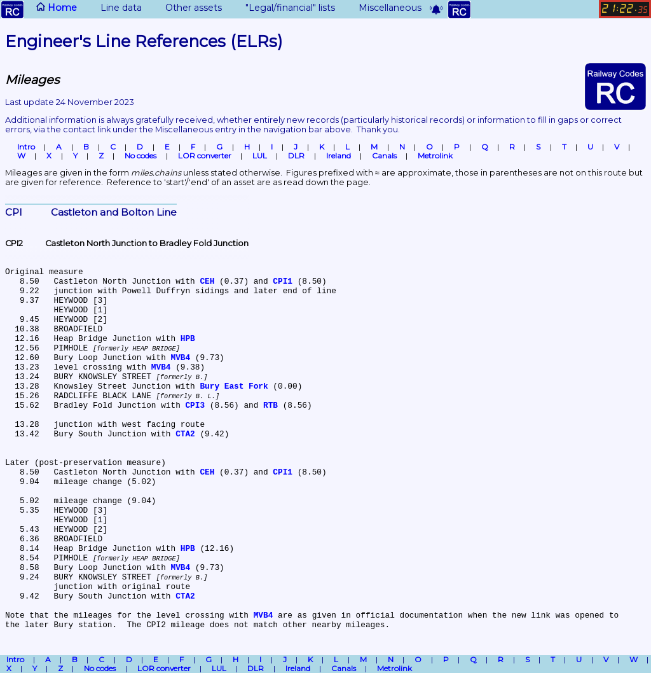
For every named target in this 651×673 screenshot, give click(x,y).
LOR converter (204, 155)
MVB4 (180, 358)
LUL (259, 155)
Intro (26, 146)
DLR (296, 155)
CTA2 (185, 434)
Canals (384, 155)
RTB (270, 405)
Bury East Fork (234, 386)
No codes (140, 155)
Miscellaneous (382, 7)
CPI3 (195, 405)
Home (39, 9)
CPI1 (282, 281)
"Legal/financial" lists (282, 7)
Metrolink (435, 155)
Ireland (338, 155)
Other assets (186, 7)
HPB (188, 338)
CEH (207, 281)
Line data (113, 7)
